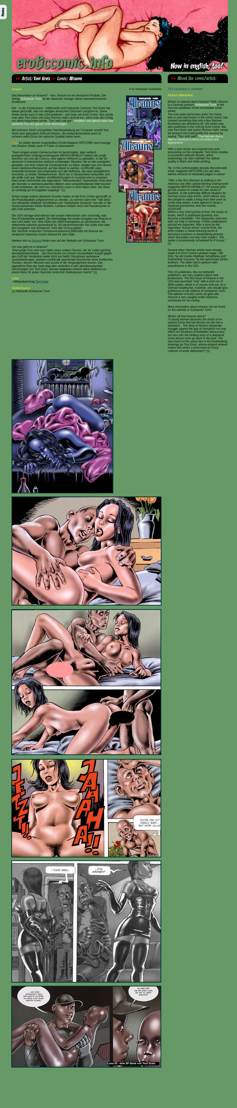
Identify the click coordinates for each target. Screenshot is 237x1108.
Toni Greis (41, 281)
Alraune (36, 240)
